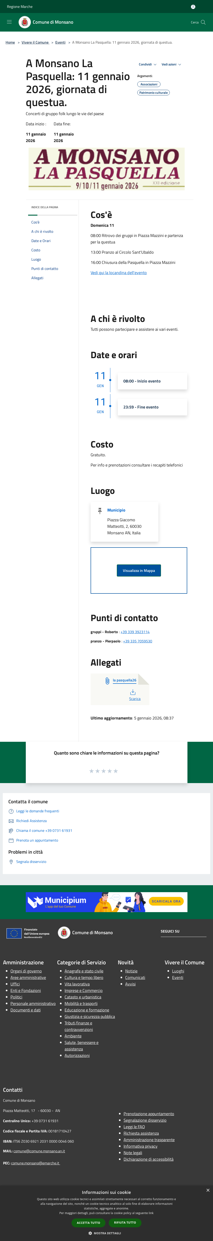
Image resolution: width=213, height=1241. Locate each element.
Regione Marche (20, 6)
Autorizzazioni (77, 1055)
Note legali (133, 1153)
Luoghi (178, 971)
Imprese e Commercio (84, 990)
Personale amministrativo (33, 1003)
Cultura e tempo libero (84, 977)
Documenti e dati (25, 1010)
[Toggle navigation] (9, 22)
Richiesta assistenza (141, 1133)
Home (10, 42)
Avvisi (130, 984)
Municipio (116, 510)
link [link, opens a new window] (151, 1213)
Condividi (148, 64)
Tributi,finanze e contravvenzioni (79, 1026)
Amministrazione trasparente (149, 1140)
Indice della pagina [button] (44, 207)
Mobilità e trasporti (81, 1003)
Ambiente (73, 1036)
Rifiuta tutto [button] (125, 1223)
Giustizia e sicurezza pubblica (90, 1016)
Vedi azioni (172, 64)
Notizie (131, 971)
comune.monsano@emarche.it (35, 1163)
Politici (16, 997)
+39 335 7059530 (137, 641)
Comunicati (135, 977)
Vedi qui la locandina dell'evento (119, 272)
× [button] (208, 1190)
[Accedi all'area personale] (193, 6)
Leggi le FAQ (134, 1127)
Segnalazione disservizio (145, 1120)
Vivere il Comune (35, 42)
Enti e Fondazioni (25, 990)
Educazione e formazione (87, 1010)
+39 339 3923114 (135, 632)
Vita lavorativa (77, 984)
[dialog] (106, 1213)
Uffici (15, 984)
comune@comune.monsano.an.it (39, 1151)
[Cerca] (203, 22)
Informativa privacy (140, 1146)
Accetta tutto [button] (88, 1223)
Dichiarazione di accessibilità (149, 1159)
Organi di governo (26, 971)
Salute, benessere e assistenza (81, 1045)
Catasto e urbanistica (83, 997)
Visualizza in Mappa (139, 570)
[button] (106, 1233)
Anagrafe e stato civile (84, 971)
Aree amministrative (28, 977)
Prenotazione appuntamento (149, 1114)
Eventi (60, 42)
